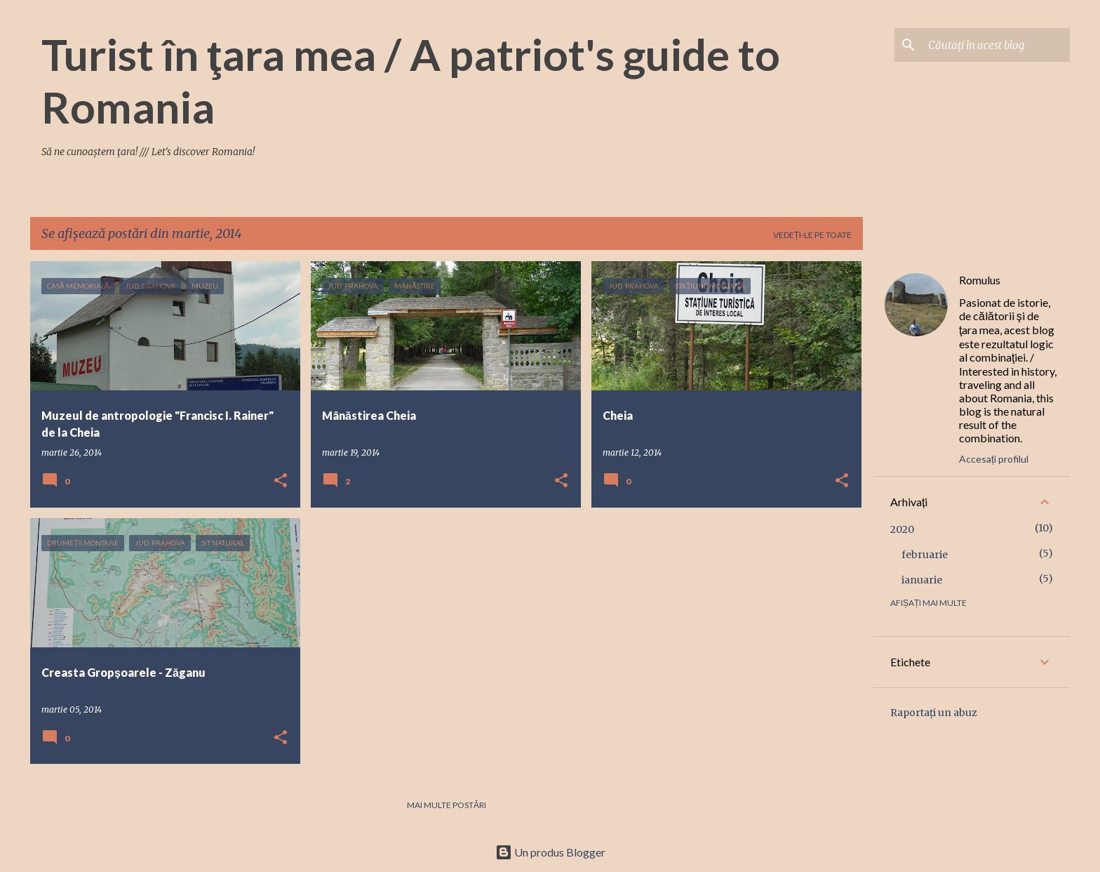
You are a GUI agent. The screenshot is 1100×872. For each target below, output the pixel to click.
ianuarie (921, 580)
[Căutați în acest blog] (996, 45)
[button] (280, 481)
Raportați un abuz (933, 712)
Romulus (979, 279)
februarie (924, 554)
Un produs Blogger (550, 852)
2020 (902, 529)
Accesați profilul (993, 459)
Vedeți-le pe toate (812, 235)
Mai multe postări (446, 805)
